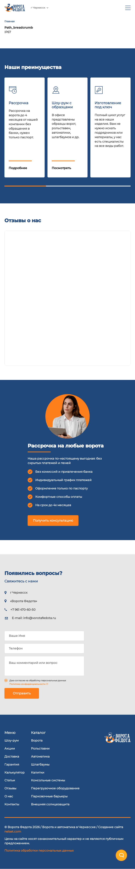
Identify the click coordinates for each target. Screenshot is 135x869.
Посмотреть (61, 168)
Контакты (11, 804)
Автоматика (40, 756)
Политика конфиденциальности (27, 684)
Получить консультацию (53, 521)
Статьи (9, 780)
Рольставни (40, 748)
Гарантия (11, 764)
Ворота (37, 740)
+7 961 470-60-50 (59, 8)
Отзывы (10, 788)
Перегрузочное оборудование (55, 788)
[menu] (128, 8)
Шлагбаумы (40, 764)
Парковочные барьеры (49, 796)
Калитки (37, 772)
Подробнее (18, 168)
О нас (8, 796)
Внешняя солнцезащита (50, 804)
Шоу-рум (11, 740)
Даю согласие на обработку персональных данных (37, 680)
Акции (9, 748)
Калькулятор (14, 772)
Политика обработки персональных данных (39, 850)
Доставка (11, 756)
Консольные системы (48, 780)
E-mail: (34, 618)
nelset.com (12, 831)
